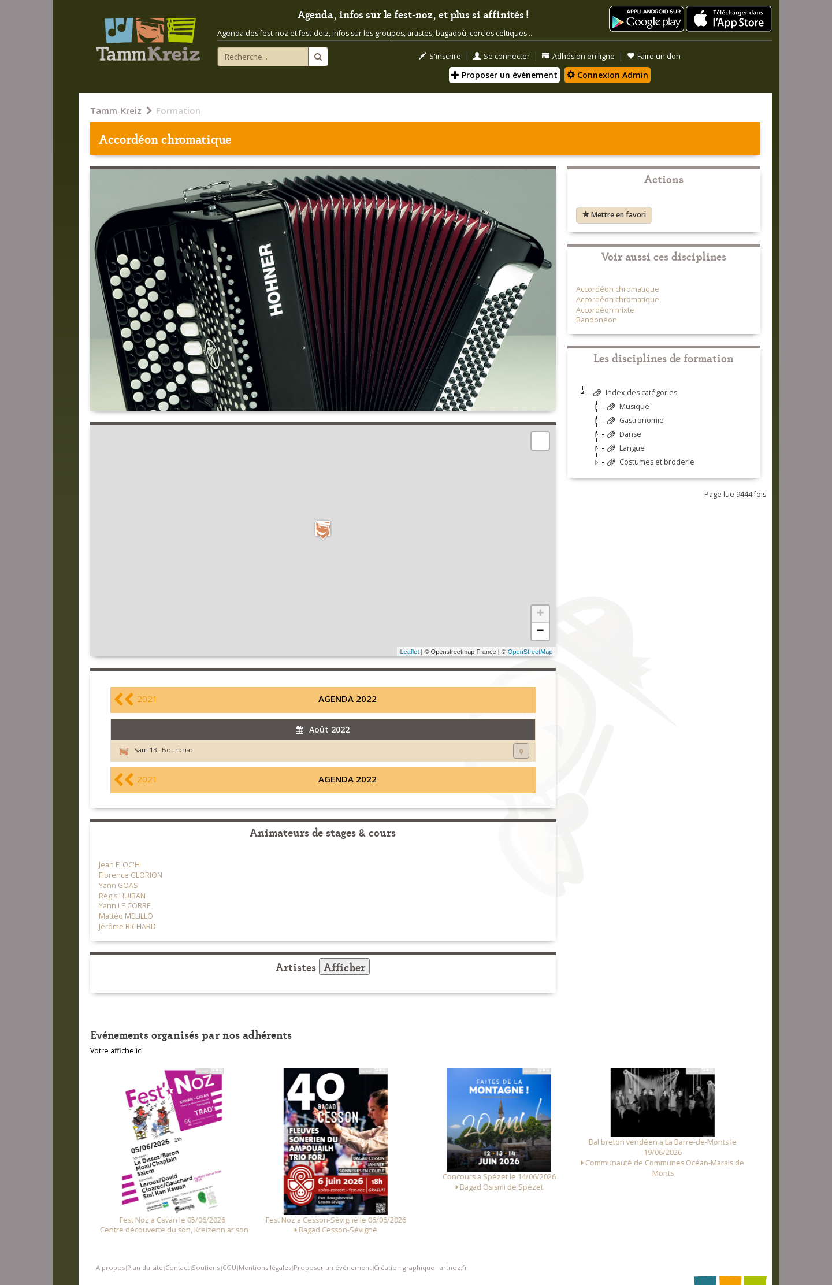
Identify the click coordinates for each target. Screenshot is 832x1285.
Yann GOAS (118, 885)
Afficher (344, 966)
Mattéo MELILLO (126, 916)
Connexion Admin (607, 74)
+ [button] (540, 614)
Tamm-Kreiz (116, 110)
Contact (177, 1267)
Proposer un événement (333, 1267)
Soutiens (206, 1267)
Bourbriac (178, 749)
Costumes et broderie (649, 462)
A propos (110, 1267)
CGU (229, 1267)
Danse (622, 434)
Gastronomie (634, 421)
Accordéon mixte (605, 310)
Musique (626, 407)
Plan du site (145, 1267)
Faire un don (654, 56)
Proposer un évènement (504, 74)
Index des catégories (633, 393)
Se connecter (501, 56)
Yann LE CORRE (125, 906)
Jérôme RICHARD (127, 926)
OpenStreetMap (530, 651)
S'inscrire (440, 56)
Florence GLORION (130, 875)
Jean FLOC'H (119, 865)
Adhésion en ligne (578, 56)
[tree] (663, 432)
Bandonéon (596, 320)
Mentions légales (265, 1267)
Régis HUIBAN (122, 896)
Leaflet (409, 651)
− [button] (540, 631)
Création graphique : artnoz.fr (420, 1267)
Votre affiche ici (116, 1051)
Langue (624, 448)
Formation (178, 110)
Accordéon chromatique (617, 289)
